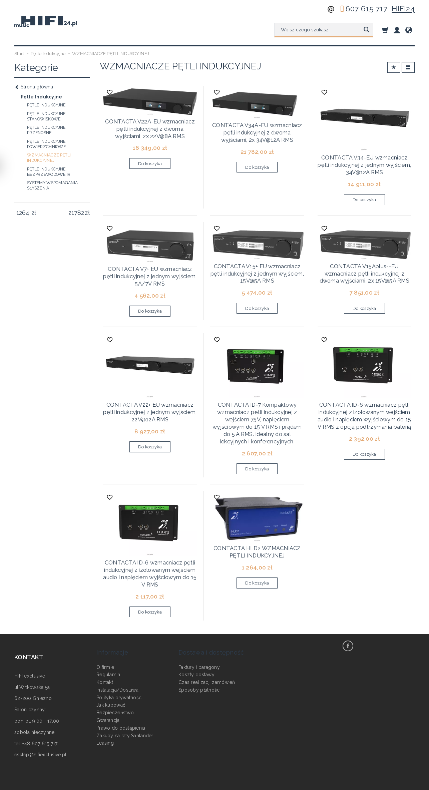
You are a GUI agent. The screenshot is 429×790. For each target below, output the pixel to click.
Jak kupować (110, 667)
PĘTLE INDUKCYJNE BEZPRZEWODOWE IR (48, 172)
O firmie (105, 629)
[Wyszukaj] (366, 30)
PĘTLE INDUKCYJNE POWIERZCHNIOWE (46, 144)
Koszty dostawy (196, 636)
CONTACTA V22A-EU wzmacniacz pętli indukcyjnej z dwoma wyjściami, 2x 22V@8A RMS (149, 124)
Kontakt (104, 644)
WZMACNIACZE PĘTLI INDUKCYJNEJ (49, 158)
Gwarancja (108, 682)
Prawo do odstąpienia (120, 690)
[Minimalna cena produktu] (22, 213)
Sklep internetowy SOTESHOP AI (385, 783)
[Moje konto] (397, 30)
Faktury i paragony (199, 629)
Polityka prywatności (119, 659)
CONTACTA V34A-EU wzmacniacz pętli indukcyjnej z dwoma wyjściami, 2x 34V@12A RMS (257, 128)
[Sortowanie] (393, 67)
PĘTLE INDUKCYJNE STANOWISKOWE (46, 116)
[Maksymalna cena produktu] (76, 213)
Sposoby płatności (199, 652)
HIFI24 (403, 8)
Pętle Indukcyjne (41, 96)
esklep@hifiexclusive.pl (40, 726)
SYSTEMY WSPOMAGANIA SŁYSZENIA (52, 185)
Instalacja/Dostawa (117, 652)
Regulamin (108, 636)
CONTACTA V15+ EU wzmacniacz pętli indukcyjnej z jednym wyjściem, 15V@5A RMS (257, 263)
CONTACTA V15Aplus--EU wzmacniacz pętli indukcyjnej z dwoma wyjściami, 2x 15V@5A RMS (364, 263)
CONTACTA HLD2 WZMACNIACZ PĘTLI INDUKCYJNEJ (257, 527)
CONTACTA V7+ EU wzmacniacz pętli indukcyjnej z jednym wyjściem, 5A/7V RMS (149, 266)
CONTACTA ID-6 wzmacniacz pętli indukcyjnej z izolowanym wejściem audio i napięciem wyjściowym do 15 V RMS (150, 547)
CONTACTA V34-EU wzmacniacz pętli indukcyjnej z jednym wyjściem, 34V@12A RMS (364, 160)
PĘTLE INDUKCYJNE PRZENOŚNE (46, 130)
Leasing (105, 705)
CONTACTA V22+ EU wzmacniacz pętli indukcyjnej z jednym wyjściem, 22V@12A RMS (149, 396)
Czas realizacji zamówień (206, 644)
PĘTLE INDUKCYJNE (46, 105)
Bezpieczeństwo (115, 674)
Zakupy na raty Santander (124, 697)
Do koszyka (150, 157)
